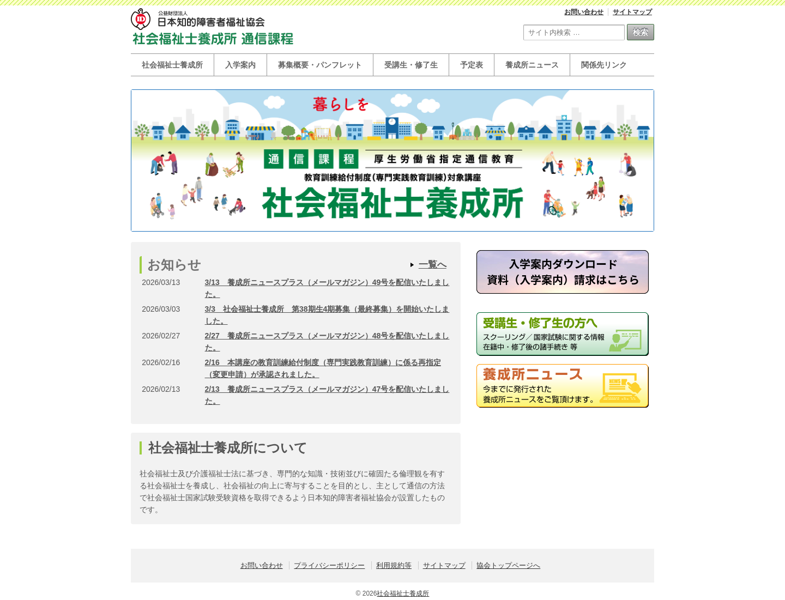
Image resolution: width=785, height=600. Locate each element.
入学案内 (240, 64)
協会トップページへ (508, 565)
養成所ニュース (532, 64)
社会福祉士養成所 (172, 64)
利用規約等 (394, 565)
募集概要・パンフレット (320, 64)
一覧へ (432, 264)
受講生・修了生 (411, 64)
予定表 (471, 64)
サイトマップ (632, 12)
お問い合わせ (583, 12)
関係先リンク (604, 64)
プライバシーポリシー (329, 565)
